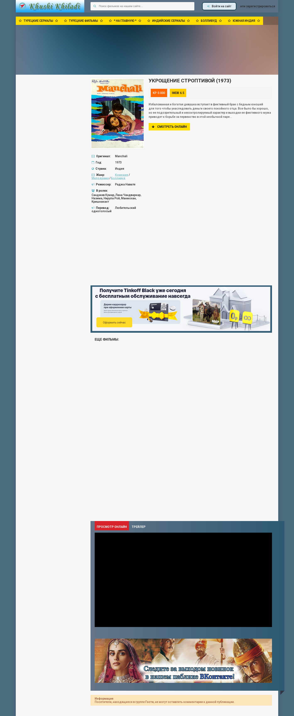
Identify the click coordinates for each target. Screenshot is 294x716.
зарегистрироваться (260, 6)
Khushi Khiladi (50, 6)
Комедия (121, 175)
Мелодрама (100, 178)
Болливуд (118, 178)
